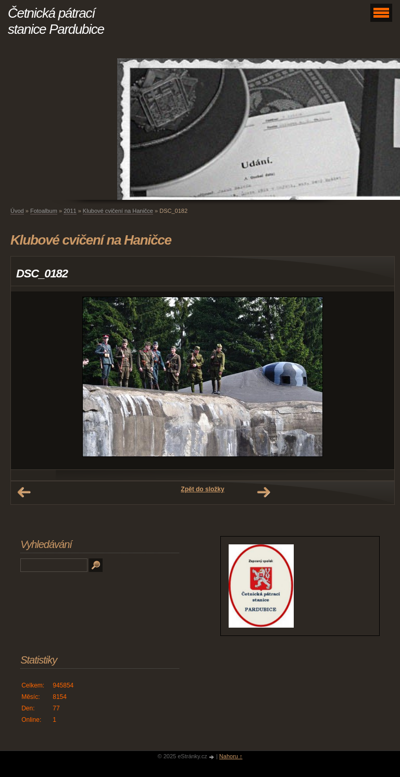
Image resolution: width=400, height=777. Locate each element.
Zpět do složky (202, 489)
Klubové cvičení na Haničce (118, 211)
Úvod (17, 211)
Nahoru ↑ (231, 756)
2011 (70, 211)
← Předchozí (24, 492)
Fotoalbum (43, 211)
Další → (263, 492)
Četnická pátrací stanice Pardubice (56, 21)
